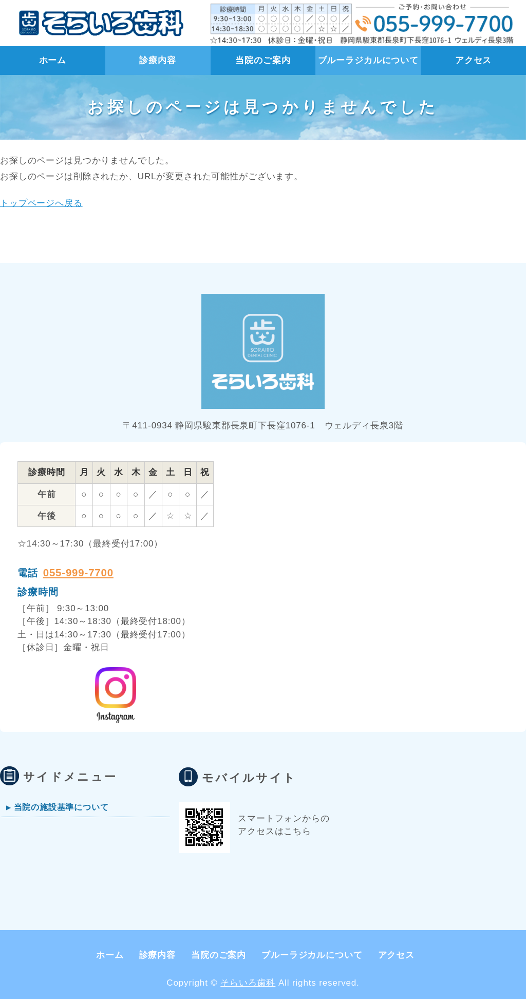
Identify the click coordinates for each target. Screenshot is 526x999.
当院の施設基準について (61, 807)
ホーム (53, 60)
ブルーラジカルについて (368, 60)
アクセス (473, 60)
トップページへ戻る (41, 203)
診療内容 (157, 60)
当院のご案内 (262, 60)
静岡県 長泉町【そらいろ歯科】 (98, 23)
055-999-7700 (78, 572)
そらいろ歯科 (247, 983)
